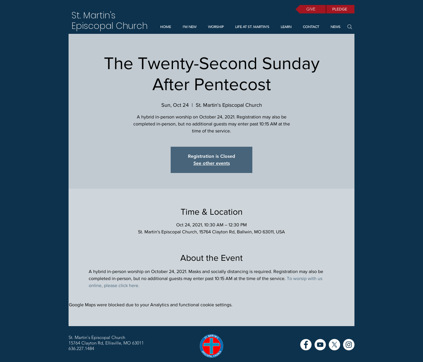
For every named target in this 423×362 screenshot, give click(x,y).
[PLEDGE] (340, 9)
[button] (285, 27)
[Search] (349, 26)
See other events (211, 163)
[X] (334, 344)
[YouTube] (320, 344)
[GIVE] (311, 9)
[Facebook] (306, 344)
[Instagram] (348, 344)
